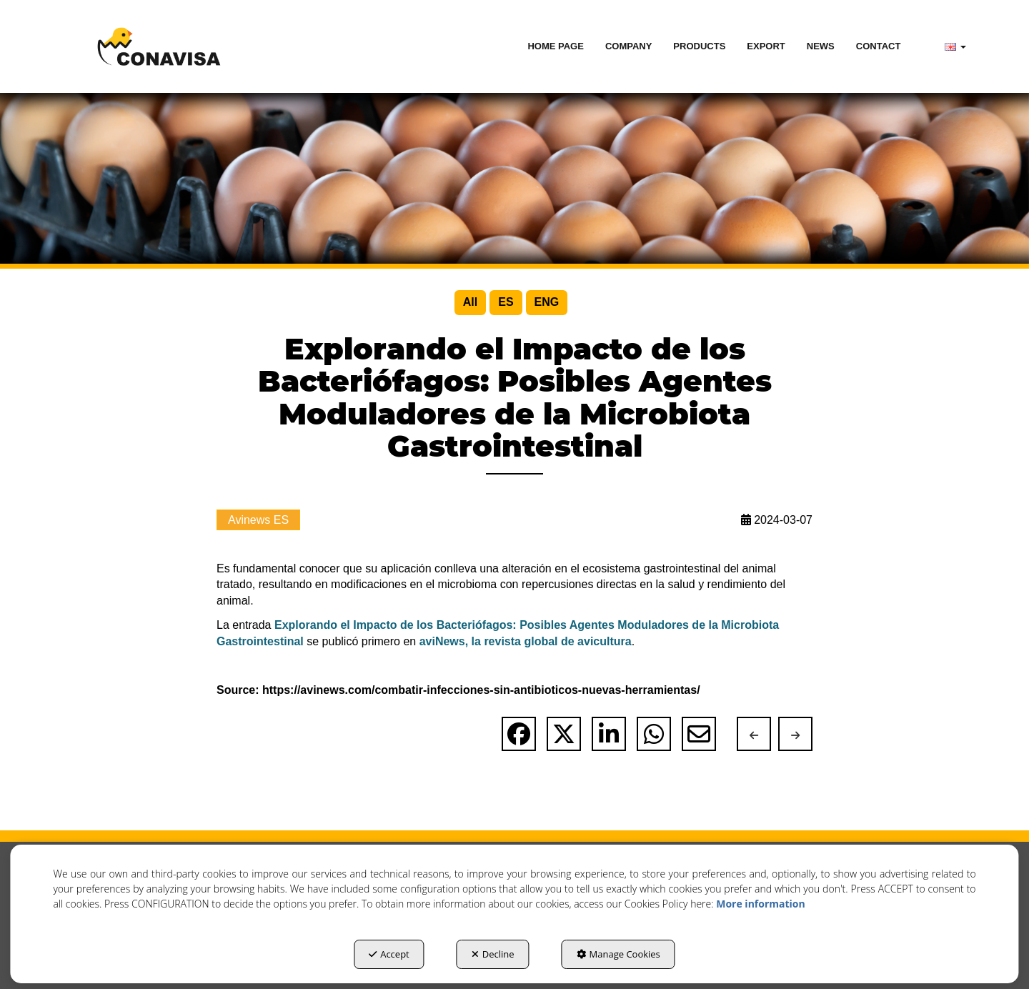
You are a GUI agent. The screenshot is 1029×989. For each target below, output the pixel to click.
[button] (159, 46)
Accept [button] (389, 954)
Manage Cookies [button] (618, 954)
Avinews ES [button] (258, 520)
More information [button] (760, 903)
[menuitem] (556, 46)
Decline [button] (493, 954)
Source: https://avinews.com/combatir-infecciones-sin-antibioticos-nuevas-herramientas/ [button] (458, 690)
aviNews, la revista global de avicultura (525, 641)
